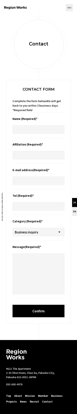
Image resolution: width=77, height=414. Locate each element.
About (18, 395)
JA (74, 202)
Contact (47, 401)
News (23, 401)
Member (43, 395)
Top (8, 395)
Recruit (34, 401)
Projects (11, 401)
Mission (30, 395)
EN (74, 211)
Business (57, 395)
